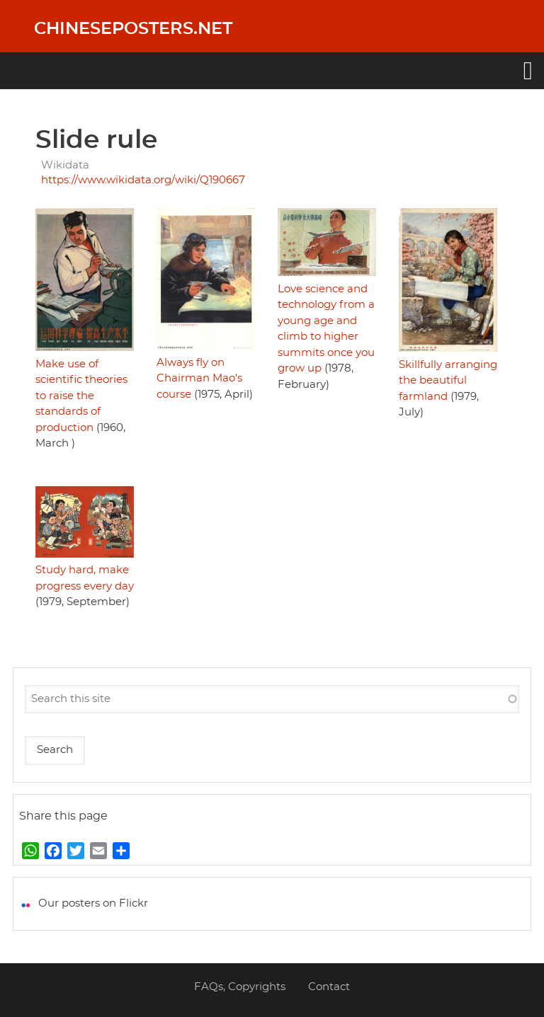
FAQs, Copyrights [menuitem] (239, 987)
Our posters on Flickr (93, 903)
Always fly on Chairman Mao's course (199, 378)
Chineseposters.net (133, 29)
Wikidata (65, 165)
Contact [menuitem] (329, 987)
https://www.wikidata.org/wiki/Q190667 (143, 180)
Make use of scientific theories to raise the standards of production (81, 396)
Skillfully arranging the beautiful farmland (448, 381)
